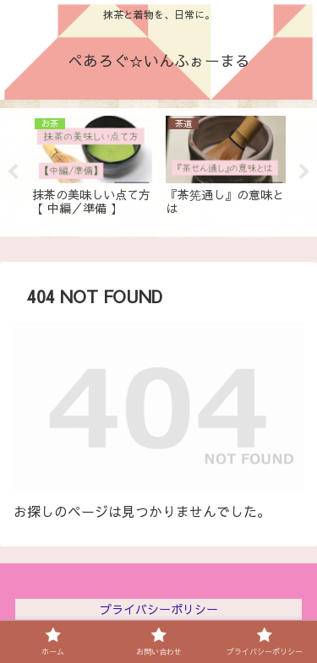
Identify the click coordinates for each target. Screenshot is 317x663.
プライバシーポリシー (159, 609)
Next (304, 172)
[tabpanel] (92, 169)
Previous (12, 172)
